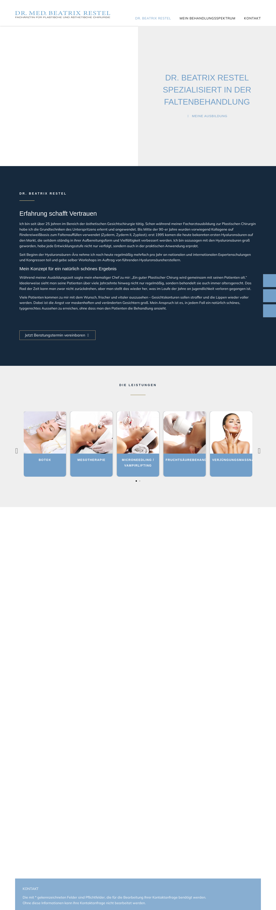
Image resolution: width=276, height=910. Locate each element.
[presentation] (16, 451)
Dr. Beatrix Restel (153, 18)
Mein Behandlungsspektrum (207, 18)
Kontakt (252, 18)
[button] (136, 481)
